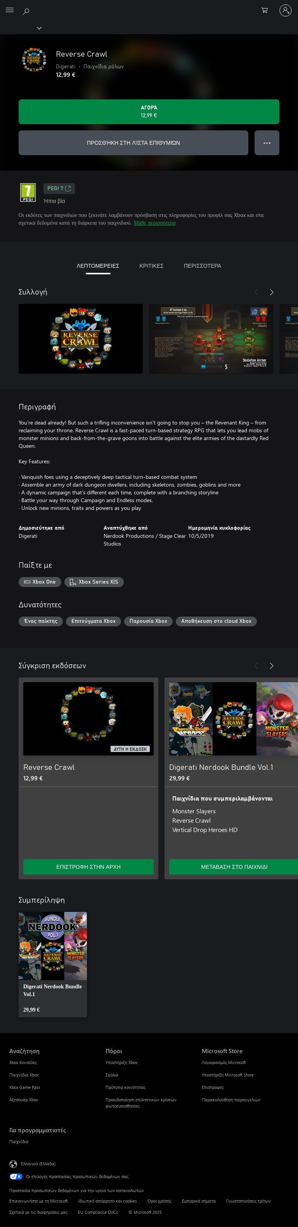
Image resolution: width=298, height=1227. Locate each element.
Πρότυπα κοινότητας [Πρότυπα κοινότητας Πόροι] (126, 1087)
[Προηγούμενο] (256, 292)
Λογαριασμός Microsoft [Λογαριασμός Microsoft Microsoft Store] (224, 1062)
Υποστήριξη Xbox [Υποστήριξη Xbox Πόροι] (121, 1062)
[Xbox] (20, 27)
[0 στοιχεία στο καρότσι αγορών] (267, 10)
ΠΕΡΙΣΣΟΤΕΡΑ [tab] (202, 265)
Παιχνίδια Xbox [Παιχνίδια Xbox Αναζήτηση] (23, 1074)
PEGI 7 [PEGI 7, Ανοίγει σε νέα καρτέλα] (59, 188)
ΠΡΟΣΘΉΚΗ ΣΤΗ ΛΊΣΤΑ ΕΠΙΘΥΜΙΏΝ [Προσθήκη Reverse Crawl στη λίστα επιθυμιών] (133, 142)
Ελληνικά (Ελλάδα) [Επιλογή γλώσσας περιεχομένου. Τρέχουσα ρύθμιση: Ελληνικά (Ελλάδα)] (38, 1163)
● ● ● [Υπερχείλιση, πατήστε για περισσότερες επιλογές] (267, 142)
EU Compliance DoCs (98, 1212)
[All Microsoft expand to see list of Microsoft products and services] (9, 10)
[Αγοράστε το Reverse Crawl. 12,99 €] (149, 111)
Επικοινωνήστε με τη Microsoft (38, 1200)
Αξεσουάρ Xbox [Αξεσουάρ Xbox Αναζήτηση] (23, 1099)
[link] (53, 964)
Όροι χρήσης (159, 1200)
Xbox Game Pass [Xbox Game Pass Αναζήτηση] (24, 1087)
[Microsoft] (148, 5)
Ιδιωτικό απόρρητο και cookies (107, 1200)
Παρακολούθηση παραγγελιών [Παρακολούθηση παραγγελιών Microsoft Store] (231, 1099)
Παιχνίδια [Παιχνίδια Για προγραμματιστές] (18, 1141)
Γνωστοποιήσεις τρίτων (248, 1200)
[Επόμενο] (271, 292)
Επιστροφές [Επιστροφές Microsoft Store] (213, 1087)
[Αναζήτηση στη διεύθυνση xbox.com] (27, 10)
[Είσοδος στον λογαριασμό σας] (285, 10)
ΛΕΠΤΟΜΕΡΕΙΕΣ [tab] (98, 265)
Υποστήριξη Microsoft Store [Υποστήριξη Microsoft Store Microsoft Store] (228, 1074)
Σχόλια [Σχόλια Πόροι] (112, 1074)
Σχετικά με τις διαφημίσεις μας (38, 1212)
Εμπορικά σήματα (199, 1200)
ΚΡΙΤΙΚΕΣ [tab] (151, 265)
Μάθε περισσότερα (155, 222)
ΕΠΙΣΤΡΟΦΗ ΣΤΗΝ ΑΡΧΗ (88, 866)
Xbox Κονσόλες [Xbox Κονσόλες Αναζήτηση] (23, 1062)
